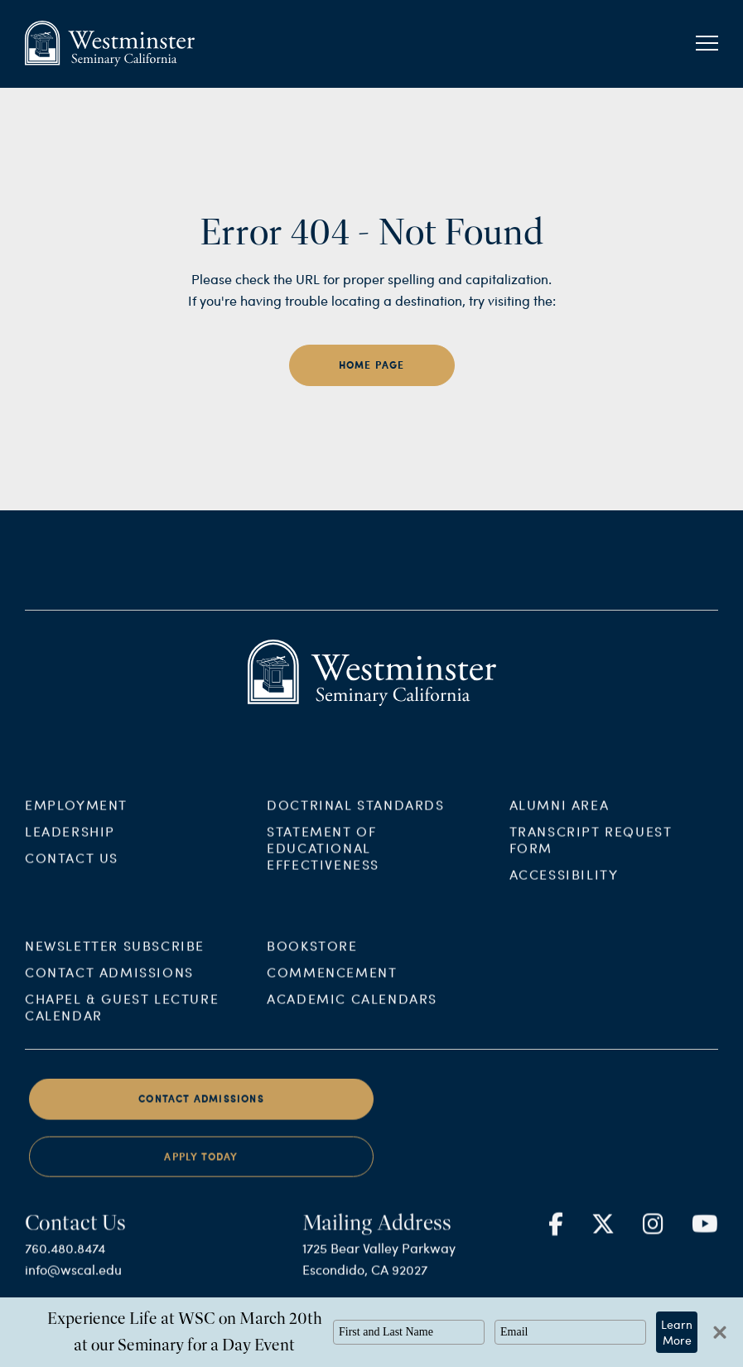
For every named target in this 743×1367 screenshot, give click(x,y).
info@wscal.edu (73, 1291)
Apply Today (201, 1179)
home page (372, 365)
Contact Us (71, 880)
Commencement (332, 994)
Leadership (70, 853)
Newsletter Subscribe (115, 968)
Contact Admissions (109, 994)
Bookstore (312, 968)
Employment (76, 827)
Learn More (676, 1332)
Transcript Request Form (591, 862)
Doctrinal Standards (355, 827)
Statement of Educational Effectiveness (323, 870)
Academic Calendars (352, 1021)
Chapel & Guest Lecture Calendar (122, 1029)
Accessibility (564, 897)
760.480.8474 (65, 1269)
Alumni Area (559, 827)
